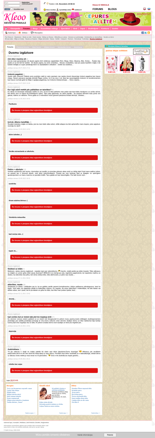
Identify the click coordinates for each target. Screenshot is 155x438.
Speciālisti (65, 29)
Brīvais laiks (9, 39)
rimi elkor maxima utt (17, 59)
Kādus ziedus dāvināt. (46, 402)
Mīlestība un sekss (60, 37)
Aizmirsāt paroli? (27, 4)
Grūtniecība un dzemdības (93, 37)
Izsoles (115, 29)
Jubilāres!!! (77, 10)
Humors (70, 39)
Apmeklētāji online (63, 10)
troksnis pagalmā (15, 74)
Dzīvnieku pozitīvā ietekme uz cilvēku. (51, 404)
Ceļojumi (64, 39)
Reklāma (22, 422)
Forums (26, 29)
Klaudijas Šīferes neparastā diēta (82, 388)
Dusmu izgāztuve (96, 39)
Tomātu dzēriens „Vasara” (15, 402)
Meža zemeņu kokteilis (14, 396)
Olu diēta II (75, 402)
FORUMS (97, 9)
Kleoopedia (15, 29)
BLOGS (112, 9)
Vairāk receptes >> (30, 413)
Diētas (25, 33)
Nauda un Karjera (31, 39)
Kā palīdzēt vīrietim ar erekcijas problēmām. (60, 393)
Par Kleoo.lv (9, 37)
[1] (12, 380)
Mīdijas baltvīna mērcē (14, 394)
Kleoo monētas (50, 10)
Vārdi (75, 29)
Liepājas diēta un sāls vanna (80, 400)
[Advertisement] (127, 93)
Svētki (57, 39)
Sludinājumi (93, 29)
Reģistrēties (26, 2)
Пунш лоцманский (13, 398)
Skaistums (17, 37)
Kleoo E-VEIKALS (100, 5)
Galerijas (12, 33)
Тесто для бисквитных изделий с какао (19, 388)
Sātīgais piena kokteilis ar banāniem (18, 400)
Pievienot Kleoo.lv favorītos (117, 46)
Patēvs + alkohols (15, 169)
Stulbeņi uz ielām (15, 269)
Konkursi (105, 29)
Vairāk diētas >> (95, 413)
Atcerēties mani (19, 9)
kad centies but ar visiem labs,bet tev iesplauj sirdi (29, 317)
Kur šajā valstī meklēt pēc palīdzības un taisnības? (29, 90)
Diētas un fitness (47, 37)
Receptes (39, 33)
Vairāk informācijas (84, 435)
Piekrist (110, 435)
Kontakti (16, 422)
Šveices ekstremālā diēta (79, 396)
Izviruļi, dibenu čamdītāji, (18, 122)
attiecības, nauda (15, 285)
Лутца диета (76, 392)
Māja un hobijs (19, 39)
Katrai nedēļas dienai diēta (80, 398)
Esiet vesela (37, 37)
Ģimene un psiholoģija (75, 37)
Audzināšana (13, 349)
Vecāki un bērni (108, 37)
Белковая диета (76, 390)
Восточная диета (77, 394)
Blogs (35, 29)
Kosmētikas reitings (49, 29)
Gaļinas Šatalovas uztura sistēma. (49, 406)
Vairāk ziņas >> (63, 413)
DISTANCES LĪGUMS (33, 422)
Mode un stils (27, 37)
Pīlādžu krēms (11, 392)
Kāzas (52, 39)
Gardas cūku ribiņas (13, 390)
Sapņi (82, 29)
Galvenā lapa (8, 422)
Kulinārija (85, 39)
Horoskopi (77, 39)
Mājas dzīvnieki (43, 39)
